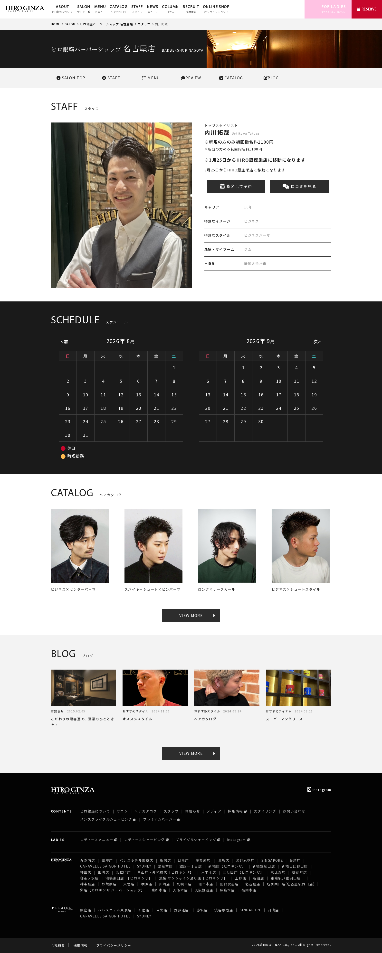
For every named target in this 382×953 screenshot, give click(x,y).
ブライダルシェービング (196, 839)
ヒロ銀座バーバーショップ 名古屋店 (106, 24)
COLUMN (170, 9)
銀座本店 (165, 866)
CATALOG (118, 9)
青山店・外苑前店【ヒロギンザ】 (166, 872)
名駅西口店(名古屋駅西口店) (291, 883)
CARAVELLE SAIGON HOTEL (105, 866)
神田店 (85, 872)
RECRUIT (191, 9)
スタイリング (265, 811)
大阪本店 (180, 890)
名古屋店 (252, 883)
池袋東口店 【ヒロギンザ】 (129, 878)
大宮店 (128, 883)
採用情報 (235, 811)
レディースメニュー (96, 839)
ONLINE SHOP (216, 9)
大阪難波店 (204, 890)
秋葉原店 (109, 883)
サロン (122, 811)
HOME (55, 24)
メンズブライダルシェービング (106, 819)
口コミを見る (299, 186)
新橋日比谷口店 (295, 866)
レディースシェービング (144, 839)
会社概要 (58, 945)
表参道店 (204, 860)
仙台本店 (205, 883)
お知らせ (192, 811)
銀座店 (107, 860)
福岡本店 (248, 890)
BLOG (271, 78)
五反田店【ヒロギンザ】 (243, 872)
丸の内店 (87, 860)
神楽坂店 (87, 883)
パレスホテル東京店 (136, 860)
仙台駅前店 (229, 883)
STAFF (137, 9)
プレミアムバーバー (159, 819)
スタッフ (143, 24)
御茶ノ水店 (89, 878)
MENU (100, 9)
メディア (214, 811)
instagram (319, 789)
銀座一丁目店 (191, 866)
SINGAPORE (272, 860)
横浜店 (146, 883)
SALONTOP (71, 78)
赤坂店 (223, 860)
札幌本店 (184, 883)
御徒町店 (299, 872)
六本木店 (208, 872)
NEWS (152, 9)
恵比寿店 (278, 872)
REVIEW (191, 78)
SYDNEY (144, 866)
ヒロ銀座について (95, 811)
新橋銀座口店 (264, 866)
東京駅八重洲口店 (288, 878)
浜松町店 (123, 872)
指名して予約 (236, 186)
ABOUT (62, 9)
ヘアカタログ (145, 811)
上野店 (240, 878)
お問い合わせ (294, 811)
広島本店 (227, 890)
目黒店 (183, 860)
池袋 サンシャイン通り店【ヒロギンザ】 (194, 878)
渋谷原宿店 (245, 860)
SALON (83, 9)
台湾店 (295, 860)
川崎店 (164, 883)
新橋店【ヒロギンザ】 (227, 866)
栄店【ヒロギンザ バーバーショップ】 (112, 890)
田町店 (103, 872)
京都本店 (159, 890)
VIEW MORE (191, 615)
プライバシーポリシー (113, 945)
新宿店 (165, 860)
